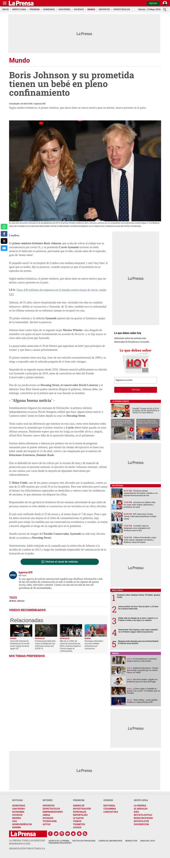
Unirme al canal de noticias (61, 556)
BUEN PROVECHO (143, 817)
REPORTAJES (80, 814)
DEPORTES (49, 805)
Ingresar (153, 3)
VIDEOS (77, 821)
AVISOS (77, 827)
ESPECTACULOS (51, 808)
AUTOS (46, 824)
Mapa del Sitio (147, 841)
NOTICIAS (17, 800)
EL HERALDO (141, 808)
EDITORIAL (109, 805)
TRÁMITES (79, 824)
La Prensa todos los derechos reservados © (27, 842)
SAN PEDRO (18, 808)
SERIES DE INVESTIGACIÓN (82, 807)
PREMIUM (78, 800)
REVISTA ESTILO (143, 814)
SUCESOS (17, 814)
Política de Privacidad (83, 841)
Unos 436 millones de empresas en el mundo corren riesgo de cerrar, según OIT (61, 289)
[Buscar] (165, 9)
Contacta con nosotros (110, 841)
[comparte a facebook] (4, 234)
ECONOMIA (18, 811)
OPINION (108, 800)
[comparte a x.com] (4, 241)
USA (14, 821)
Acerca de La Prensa (59, 841)
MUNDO (16, 817)
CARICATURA (110, 811)
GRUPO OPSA (141, 800)
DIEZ (136, 811)
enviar (136, 389)
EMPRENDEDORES (53, 811)
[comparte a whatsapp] (4, 226)
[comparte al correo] (4, 248)
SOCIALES (48, 817)
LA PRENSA (140, 805)
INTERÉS (47, 800)
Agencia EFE (40, 103)
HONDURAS (18, 805)
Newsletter (131, 841)
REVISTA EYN (141, 821)
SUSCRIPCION (141, 824)
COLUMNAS (109, 808)
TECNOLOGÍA (50, 821)
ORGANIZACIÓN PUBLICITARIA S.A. (27, 848)
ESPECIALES (79, 811)
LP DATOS (78, 817)
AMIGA (46, 814)
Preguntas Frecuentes (60, 843)
